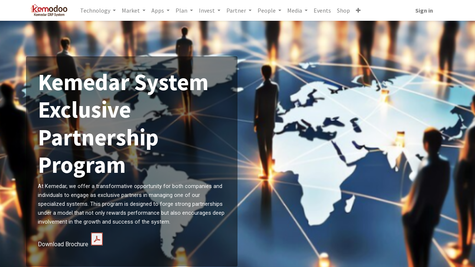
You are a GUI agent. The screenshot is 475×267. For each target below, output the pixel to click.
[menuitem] (323, 10)
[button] (359, 10)
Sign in (423, 10)
